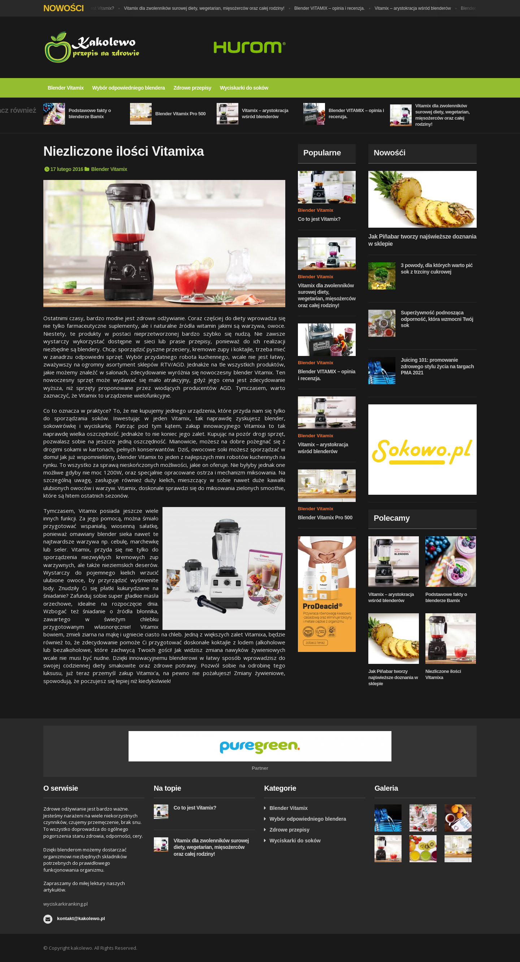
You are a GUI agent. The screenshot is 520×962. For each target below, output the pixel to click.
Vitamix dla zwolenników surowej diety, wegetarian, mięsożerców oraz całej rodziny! (208, 8)
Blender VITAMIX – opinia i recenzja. (334, 8)
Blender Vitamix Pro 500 (180, 113)
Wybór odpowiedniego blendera (128, 88)
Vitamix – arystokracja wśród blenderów (417, 8)
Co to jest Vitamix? (100, 8)
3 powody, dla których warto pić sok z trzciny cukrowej (437, 268)
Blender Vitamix (66, 88)
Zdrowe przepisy (192, 88)
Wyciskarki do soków (244, 88)
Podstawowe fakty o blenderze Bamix (90, 113)
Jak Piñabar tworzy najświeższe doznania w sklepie (393, 677)
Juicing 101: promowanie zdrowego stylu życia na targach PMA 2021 (437, 366)
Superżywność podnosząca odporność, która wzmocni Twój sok (437, 319)
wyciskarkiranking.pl (65, 904)
